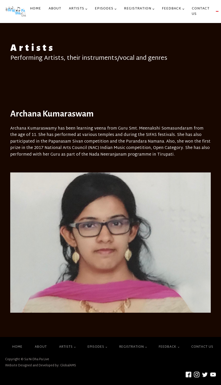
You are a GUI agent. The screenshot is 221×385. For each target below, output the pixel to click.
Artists (76, 9)
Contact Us (200, 11)
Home (35, 9)
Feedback (171, 9)
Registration (137, 9)
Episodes (104, 9)
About (55, 9)
